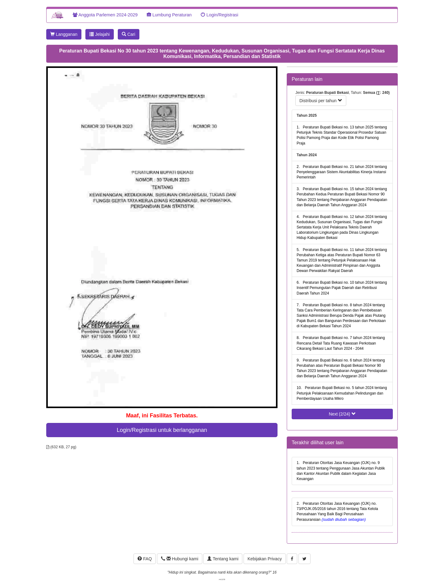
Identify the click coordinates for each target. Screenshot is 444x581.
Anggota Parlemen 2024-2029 (105, 14)
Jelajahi (99, 34)
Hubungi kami (179, 558)
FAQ (145, 558)
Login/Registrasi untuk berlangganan (162, 430)
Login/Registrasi (219, 14)
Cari (128, 34)
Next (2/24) (342, 414)
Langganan (63, 34)
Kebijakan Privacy (265, 558)
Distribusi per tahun (320, 100)
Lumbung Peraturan (169, 14)
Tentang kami (222, 558)
